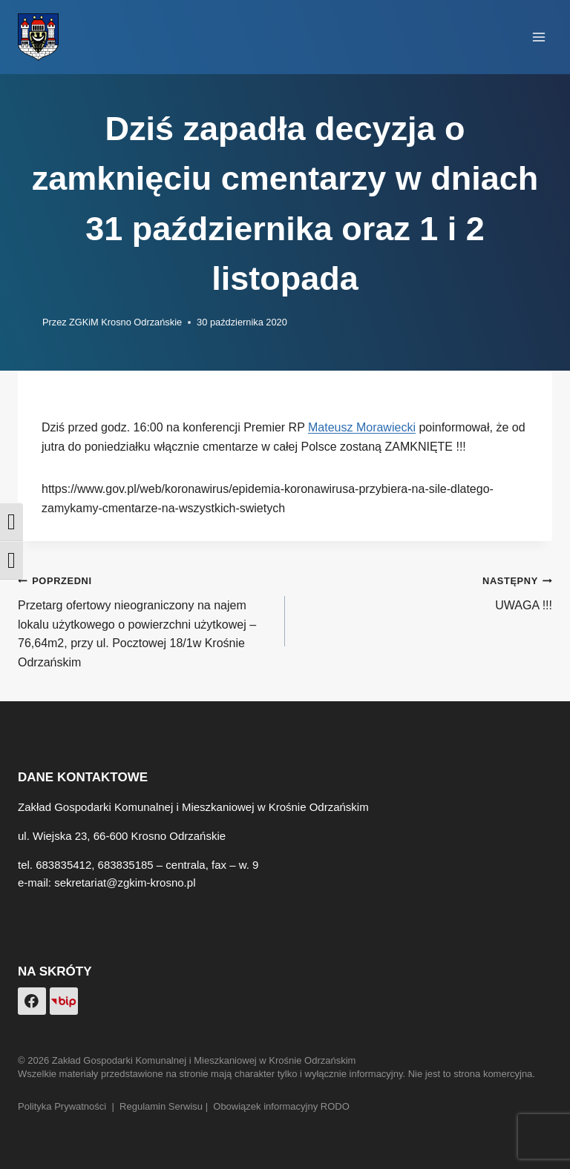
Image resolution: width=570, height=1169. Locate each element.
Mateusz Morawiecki (362, 427)
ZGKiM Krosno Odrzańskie (125, 322)
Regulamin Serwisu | (166, 1106)
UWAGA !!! (424, 591)
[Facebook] (32, 1001)
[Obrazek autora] (27, 323)
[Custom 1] (64, 1001)
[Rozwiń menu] (538, 36)
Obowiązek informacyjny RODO (281, 1106)
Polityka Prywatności (62, 1106)
